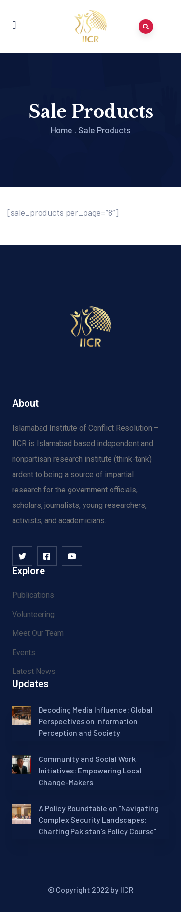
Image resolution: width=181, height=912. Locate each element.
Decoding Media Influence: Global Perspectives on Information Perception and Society (96, 721)
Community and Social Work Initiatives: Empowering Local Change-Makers (90, 770)
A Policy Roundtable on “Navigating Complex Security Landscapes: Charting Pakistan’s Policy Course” (99, 819)
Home (61, 130)
